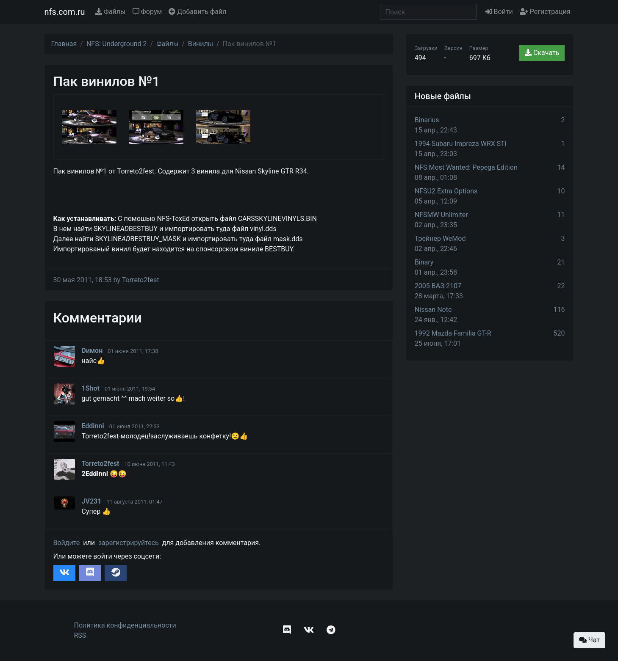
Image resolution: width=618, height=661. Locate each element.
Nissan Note (433, 310)
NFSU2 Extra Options (446, 191)
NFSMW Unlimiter (441, 215)
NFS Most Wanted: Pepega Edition (466, 167)
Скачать (542, 53)
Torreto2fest (140, 280)
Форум (147, 12)
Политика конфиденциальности (125, 625)
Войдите (66, 543)
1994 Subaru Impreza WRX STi (461, 144)
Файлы (110, 12)
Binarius (427, 120)
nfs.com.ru (64, 12)
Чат (589, 640)
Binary (424, 262)
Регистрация (545, 12)
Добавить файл (197, 12)
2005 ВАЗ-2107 (438, 286)
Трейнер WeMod (440, 238)
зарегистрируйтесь (128, 543)
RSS (80, 635)
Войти (499, 12)
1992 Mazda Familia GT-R (453, 333)
